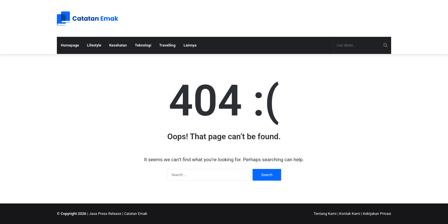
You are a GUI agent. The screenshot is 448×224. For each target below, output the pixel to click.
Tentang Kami (325, 213)
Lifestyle (94, 45)
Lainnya (189, 45)
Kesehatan (118, 45)
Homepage (70, 45)
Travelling (167, 45)
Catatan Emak (135, 213)
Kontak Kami (349, 213)
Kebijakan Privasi (377, 213)
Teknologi (143, 45)
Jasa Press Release (105, 213)
